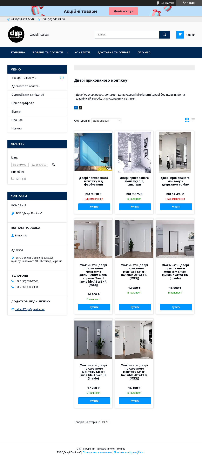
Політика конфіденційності (129, 452)
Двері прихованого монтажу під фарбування (93, 181)
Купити (94, 206)
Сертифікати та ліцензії (28, 94)
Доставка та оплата (113, 52)
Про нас (144, 52)
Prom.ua (120, 448)
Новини (17, 128)
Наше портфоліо (23, 103)
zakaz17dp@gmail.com (30, 309)
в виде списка (193, 121)
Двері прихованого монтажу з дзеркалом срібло (175, 181)
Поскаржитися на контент (97, 452)
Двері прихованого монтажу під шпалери (134, 181)
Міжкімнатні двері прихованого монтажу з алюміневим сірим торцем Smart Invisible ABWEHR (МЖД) (93, 275)
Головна (18, 52)
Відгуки (16, 111)
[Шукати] (164, 35)
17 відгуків (167, 2)
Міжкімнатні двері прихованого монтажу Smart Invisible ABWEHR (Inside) (175, 271)
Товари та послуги (47, 52)
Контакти (82, 52)
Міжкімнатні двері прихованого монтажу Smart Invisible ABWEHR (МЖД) (134, 271)
